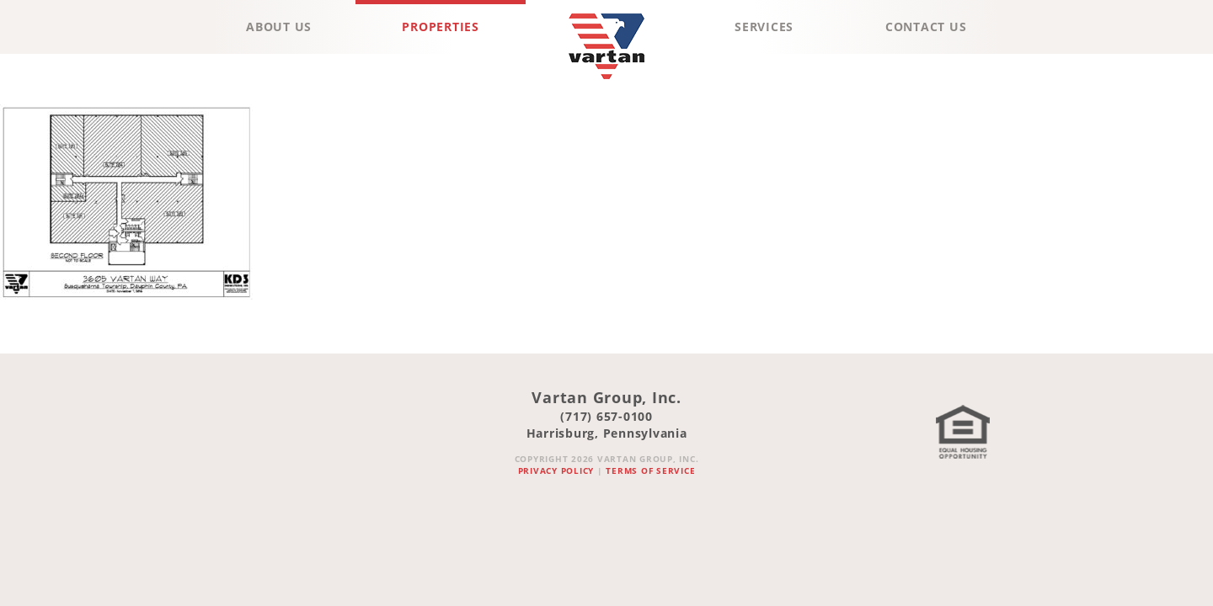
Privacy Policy (556, 470)
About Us (279, 27)
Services (764, 27)
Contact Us (926, 27)
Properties (440, 27)
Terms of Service (650, 470)
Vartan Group (606, 83)
